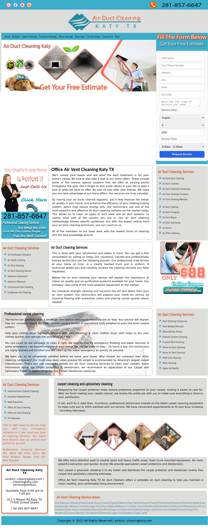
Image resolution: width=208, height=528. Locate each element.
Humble (195, 503)
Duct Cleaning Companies (175, 321)
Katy (203, 503)
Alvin (57, 503)
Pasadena (149, 506)
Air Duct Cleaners (171, 183)
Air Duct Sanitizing (171, 222)
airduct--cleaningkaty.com (24, 479)
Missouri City (124, 506)
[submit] (182, 154)
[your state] (182, 87)
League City (94, 506)
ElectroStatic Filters (172, 331)
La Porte (83, 506)
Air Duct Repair (170, 217)
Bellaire (74, 503)
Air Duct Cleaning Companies (176, 188)
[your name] (182, 58)
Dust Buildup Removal (173, 326)
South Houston (73, 509)
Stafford (105, 509)
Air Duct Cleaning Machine (175, 199)
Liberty (105, 506)
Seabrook (59, 509)
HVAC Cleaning (169, 363)
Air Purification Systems (19, 254)
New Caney (137, 506)
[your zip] (182, 95)
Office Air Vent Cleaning (19, 412)
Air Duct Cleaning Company (175, 194)
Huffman (187, 503)
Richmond (178, 506)
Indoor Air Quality (171, 368)
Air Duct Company (171, 212)
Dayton (123, 503)
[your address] (182, 73)
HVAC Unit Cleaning (172, 357)
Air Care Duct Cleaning (173, 178)
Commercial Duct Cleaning (20, 287)
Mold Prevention (15, 402)
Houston (177, 503)
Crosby (105, 503)
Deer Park (132, 503)
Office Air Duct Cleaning (19, 407)
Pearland (160, 506)
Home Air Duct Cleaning (174, 347)
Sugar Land (115, 509)
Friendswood (165, 503)
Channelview (86, 503)
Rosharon (189, 506)
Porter (169, 506)
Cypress (114, 503)
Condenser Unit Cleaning (19, 292)
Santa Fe (200, 506)
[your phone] (182, 65)
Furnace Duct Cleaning (173, 342)
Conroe (96, 503)
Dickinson (144, 503)
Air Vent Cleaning (16, 265)
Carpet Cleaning (29, 36)
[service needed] (180, 103)
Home (7, 36)
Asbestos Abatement (18, 276)
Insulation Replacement (19, 396)
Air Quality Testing (16, 260)
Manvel (113, 506)
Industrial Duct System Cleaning (23, 391)
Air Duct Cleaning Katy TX (24, 471)
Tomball (172, 509)
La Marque (72, 506)
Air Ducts (167, 228)
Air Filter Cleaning (171, 233)
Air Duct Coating (170, 207)
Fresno (153, 503)
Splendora (86, 509)
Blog (117, 36)
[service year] (182, 132)
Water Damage (66, 36)
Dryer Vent (80, 36)
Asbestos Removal (16, 281)
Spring (96, 509)
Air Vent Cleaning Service (19, 270)
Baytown (65, 503)
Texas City (162, 509)
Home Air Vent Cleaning (174, 352)
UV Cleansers (14, 418)
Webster (139, 509)
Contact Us (107, 36)
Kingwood (61, 506)
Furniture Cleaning (48, 36)
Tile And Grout (93, 36)
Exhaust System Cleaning (175, 336)
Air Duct (16, 36)
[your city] (182, 80)
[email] (24, 483)
